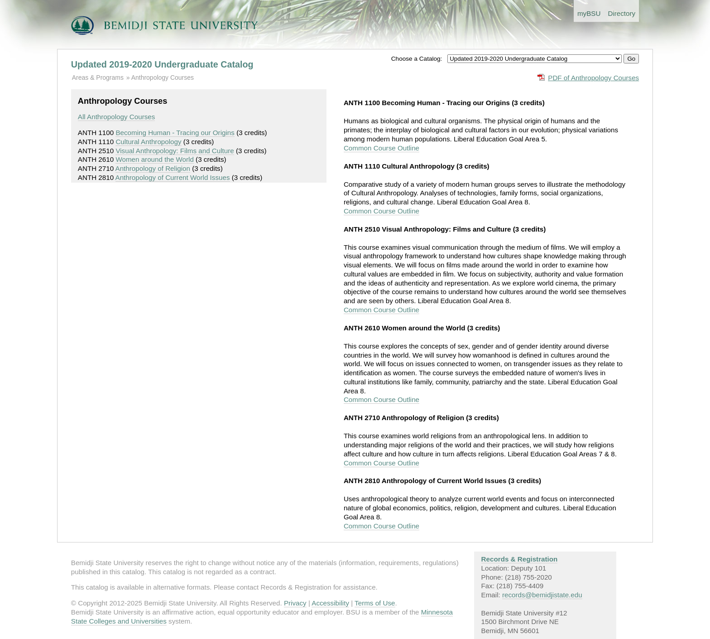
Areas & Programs (98, 77)
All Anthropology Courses (116, 117)
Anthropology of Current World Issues (172, 177)
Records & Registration (519, 559)
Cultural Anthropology (148, 141)
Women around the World (154, 159)
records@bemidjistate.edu (542, 595)
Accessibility (330, 603)
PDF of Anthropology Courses (593, 78)
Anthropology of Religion (152, 168)
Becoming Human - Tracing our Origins (175, 132)
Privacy (295, 603)
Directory (621, 13)
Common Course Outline (381, 148)
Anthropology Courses (162, 77)
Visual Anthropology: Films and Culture (174, 151)
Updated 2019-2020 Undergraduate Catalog (162, 64)
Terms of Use (375, 603)
